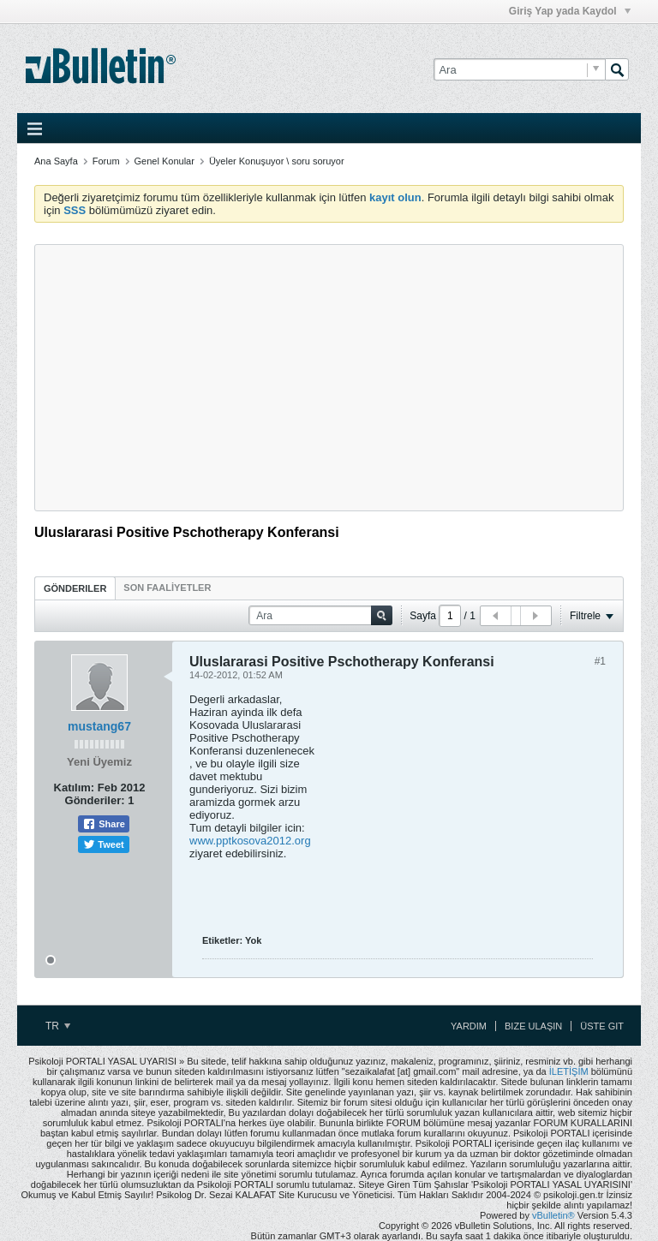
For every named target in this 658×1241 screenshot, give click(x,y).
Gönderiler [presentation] (75, 588)
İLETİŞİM (569, 1071)
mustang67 (99, 726)
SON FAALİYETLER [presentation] (167, 587)
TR (57, 1026)
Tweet (103, 844)
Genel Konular (164, 161)
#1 (600, 661)
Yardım (469, 1026)
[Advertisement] (329, 378)
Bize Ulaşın (533, 1026)
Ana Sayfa (56, 161)
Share (103, 824)
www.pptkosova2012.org (250, 840)
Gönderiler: (95, 800)
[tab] (75, 588)
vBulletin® (553, 1215)
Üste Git (602, 1026)
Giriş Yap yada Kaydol (570, 11)
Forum (106, 161)
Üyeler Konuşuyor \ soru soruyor (276, 161)
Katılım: (74, 787)
